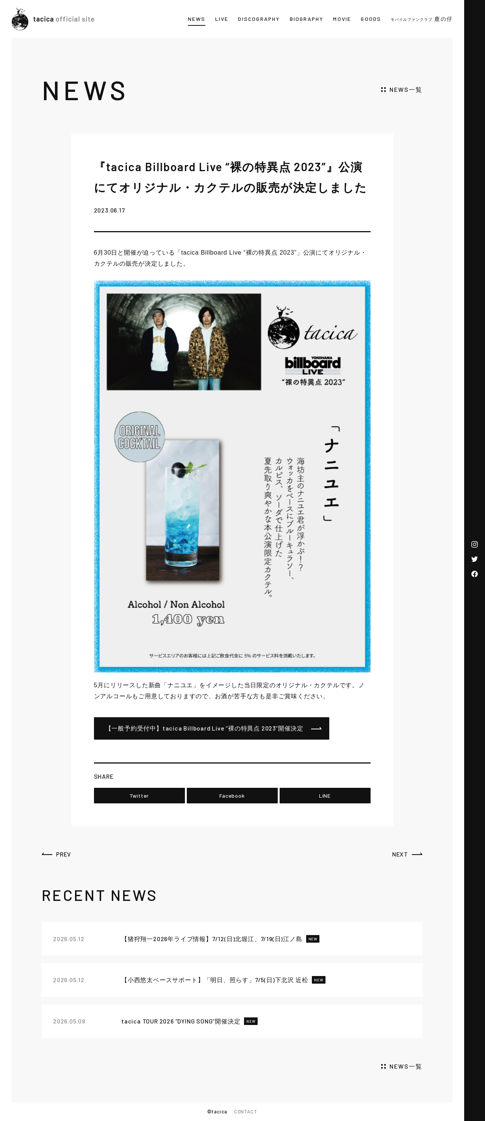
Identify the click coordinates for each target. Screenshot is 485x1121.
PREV (63, 854)
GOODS (371, 19)
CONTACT (245, 1111)
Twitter (139, 795)
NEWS (197, 19)
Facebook (231, 795)
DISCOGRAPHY (259, 19)
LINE (325, 795)
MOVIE (342, 19)
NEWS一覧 (406, 89)
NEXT (400, 854)
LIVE (222, 19)
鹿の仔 (422, 19)
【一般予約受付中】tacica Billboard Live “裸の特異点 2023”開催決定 (204, 728)
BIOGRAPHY (307, 19)
